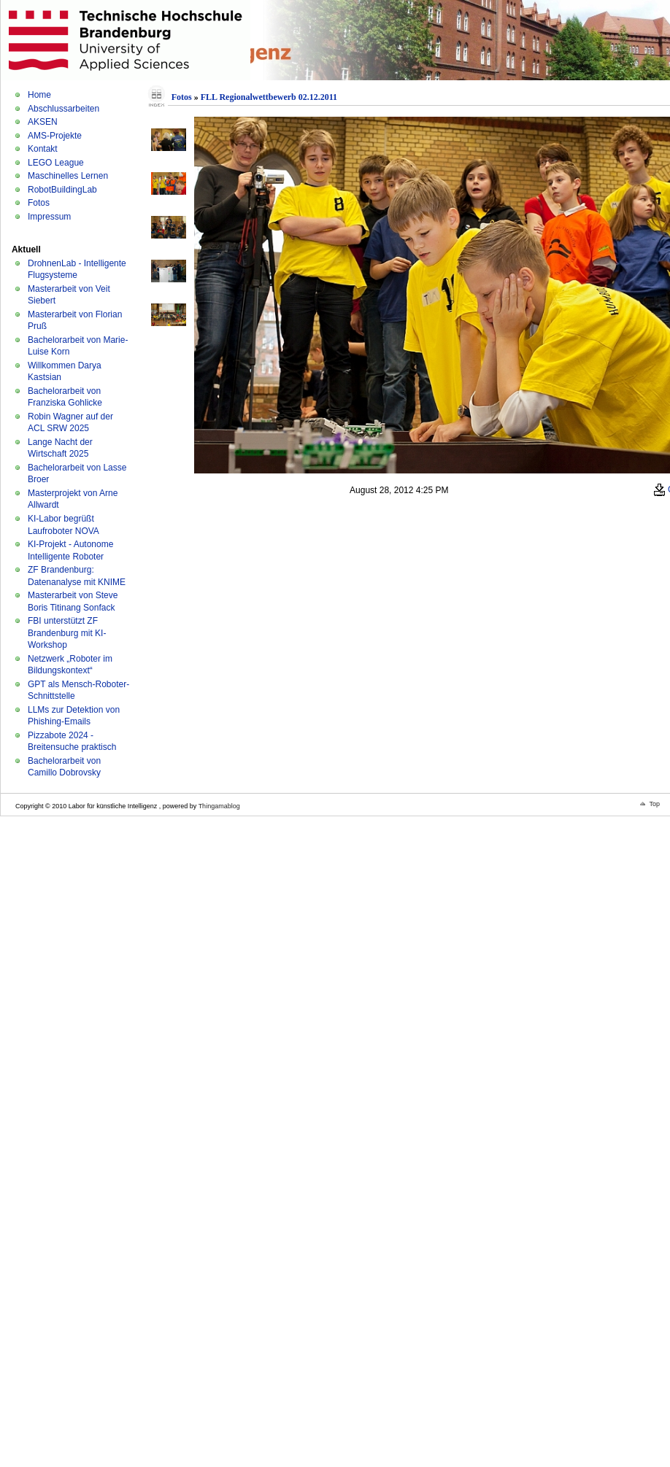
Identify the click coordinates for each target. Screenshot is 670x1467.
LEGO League (56, 163)
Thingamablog (219, 806)
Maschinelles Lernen (68, 176)
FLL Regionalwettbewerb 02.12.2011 (269, 97)
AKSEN (43, 122)
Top (654, 804)
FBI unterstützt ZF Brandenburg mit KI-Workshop (67, 633)
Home (39, 95)
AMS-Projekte (55, 136)
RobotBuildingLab (62, 190)
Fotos (39, 203)
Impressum (49, 217)
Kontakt (43, 149)
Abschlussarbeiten (63, 109)
